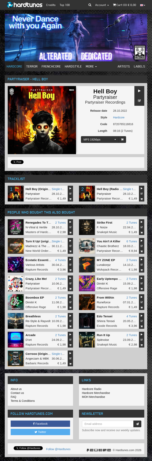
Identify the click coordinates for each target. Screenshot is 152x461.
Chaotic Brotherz (108, 246)
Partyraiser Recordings (105, 102)
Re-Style (31, 321)
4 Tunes (60, 260)
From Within (105, 297)
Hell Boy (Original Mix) (41, 189)
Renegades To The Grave (43, 222)
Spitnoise (103, 339)
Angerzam (32, 358)
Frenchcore (51, 66)
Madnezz (32, 246)
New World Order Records (43, 250)
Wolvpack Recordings (111, 269)
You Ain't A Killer (108, 241)
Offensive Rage (107, 288)
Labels (139, 66)
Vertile (43, 227)
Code (103, 124)
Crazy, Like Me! (36, 278)
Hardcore (14, 66)
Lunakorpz (104, 264)
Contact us (17, 392)
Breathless (33, 316)
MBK (46, 358)
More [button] (91, 66)
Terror (32, 66)
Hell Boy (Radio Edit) (111, 189)
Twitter (40, 432)
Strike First (104, 222)
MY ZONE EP (106, 260)
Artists (124, 66)
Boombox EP (35, 297)
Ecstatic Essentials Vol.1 (43, 260)
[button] (89, 5)
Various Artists (35, 264)
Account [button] (102, 5)
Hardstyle (73, 66)
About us (16, 389)
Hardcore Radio (91, 389)
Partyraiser (105, 97)
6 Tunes (131, 241)
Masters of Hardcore (39, 232)
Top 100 (65, 5)
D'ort (29, 339)
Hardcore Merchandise (96, 392)
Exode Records (107, 325)
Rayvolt (45, 321)
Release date (98, 110)
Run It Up (103, 335)
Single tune (59, 189)
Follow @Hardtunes (58, 449)
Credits (51, 5)
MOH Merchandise (93, 396)
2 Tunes (60, 222)
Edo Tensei (104, 316)
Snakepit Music (107, 232)
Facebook (40, 423)
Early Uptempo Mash (111, 278)
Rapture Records (37, 269)
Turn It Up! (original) (40, 241)
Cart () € (124, 5)
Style (104, 117)
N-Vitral (30, 227)
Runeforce (103, 302)
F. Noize (102, 227)
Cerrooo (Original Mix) (41, 353)
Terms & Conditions (23, 400)
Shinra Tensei (106, 321)
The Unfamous (51, 246)
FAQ (13, 396)
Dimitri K (102, 283)
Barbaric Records (37, 363)
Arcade (31, 335)
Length (102, 130)
